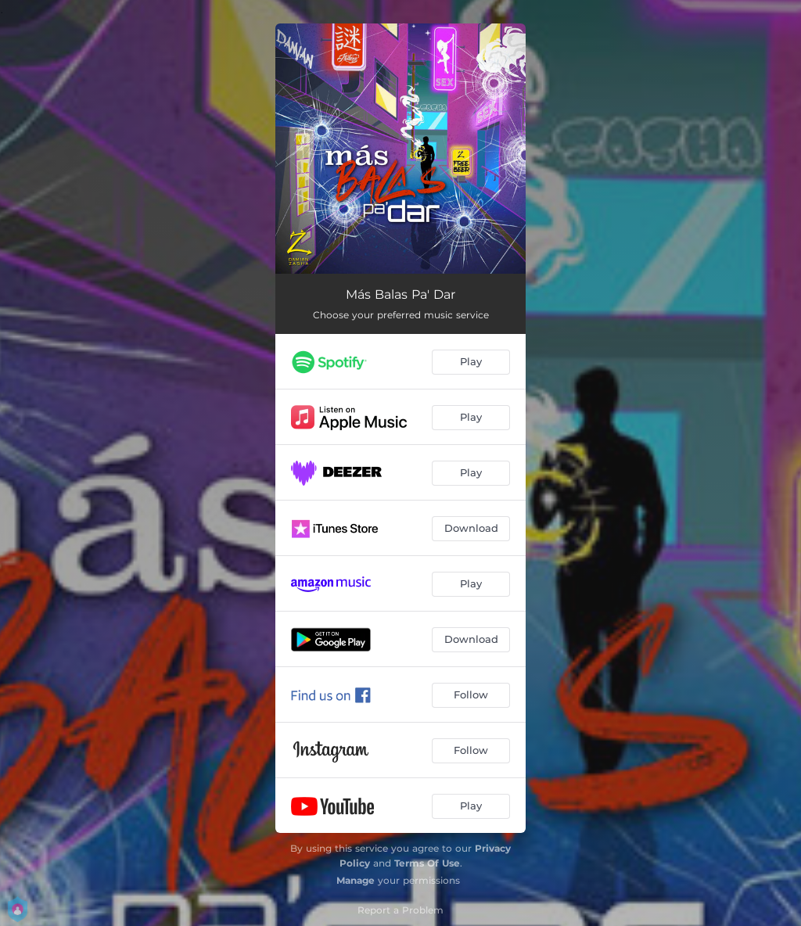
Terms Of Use (427, 863)
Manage (355, 880)
